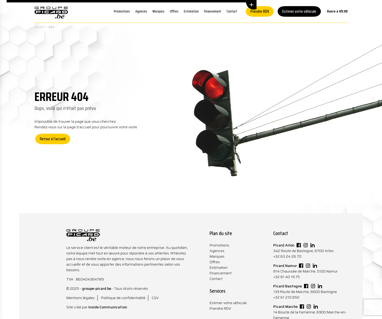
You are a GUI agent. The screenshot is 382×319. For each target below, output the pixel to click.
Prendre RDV (259, 11)
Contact (232, 11)
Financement (212, 11)
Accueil (39, 27)
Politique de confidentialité (123, 298)
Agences (141, 11)
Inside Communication (107, 307)
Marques (158, 11)
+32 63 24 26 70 (287, 256)
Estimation (191, 11)
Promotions (122, 11)
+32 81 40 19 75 (286, 277)
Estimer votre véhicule (299, 11)
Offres (174, 11)
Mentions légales (80, 298)
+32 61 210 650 (286, 297)
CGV (155, 298)
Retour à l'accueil (53, 138)
